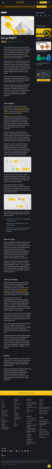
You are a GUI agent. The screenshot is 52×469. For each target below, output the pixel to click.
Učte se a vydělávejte (31, 418)
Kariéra (2, 404)
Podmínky (3, 412)
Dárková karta (16, 414)
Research (16, 424)
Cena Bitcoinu (29, 421)
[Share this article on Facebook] (40, 15)
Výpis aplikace (29, 405)
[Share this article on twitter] (36, 15)
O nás (2, 402)
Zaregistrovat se (43, 2)
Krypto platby (16, 407)
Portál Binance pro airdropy (44, 432)
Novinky (2, 407)
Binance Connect (30, 410)
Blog (2, 417)
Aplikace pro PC (4, 426)
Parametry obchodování (43, 431)
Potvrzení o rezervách (43, 413)
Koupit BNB (29, 436)
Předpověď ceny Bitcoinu (31, 428)
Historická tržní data (43, 410)
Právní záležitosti (4, 410)
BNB (40, 405)
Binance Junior (17, 409)
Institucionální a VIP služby (32, 407)
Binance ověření (42, 429)
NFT (15, 420)
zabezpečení (20, 111)
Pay (15, 405)
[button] (49, 2)
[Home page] (20, 2)
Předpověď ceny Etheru (31, 429)
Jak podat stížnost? (43, 437)
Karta (15, 410)
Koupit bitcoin (29, 434)
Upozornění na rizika (5, 420)
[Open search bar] (37, 2)
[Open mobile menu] (49, 2)
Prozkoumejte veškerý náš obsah (26, 393)
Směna (15, 402)
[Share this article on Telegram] (44, 15)
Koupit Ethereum (30, 441)
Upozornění (3, 422)
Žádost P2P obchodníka (31, 402)
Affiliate (40, 402)
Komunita (3, 419)
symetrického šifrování (22, 291)
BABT (15, 422)
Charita (15, 426)
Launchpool (16, 415)
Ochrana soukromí (4, 414)
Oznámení (3, 405)
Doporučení (41, 404)
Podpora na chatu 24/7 (43, 419)
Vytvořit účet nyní (43, 80)
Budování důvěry (4, 415)
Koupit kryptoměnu (17, 404)
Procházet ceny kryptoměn (32, 420)
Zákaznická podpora (43, 421)
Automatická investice (18, 417)
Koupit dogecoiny (30, 439)
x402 (28, 412)
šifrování (11, 116)
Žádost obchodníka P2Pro (31, 404)
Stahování (3, 424)
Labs (28, 409)
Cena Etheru (29, 423)
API (40, 427)
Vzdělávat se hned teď (41, 6)
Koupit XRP (29, 437)
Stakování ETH (17, 419)
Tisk (2, 409)
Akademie (16, 412)
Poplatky (41, 426)
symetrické (7, 113)
